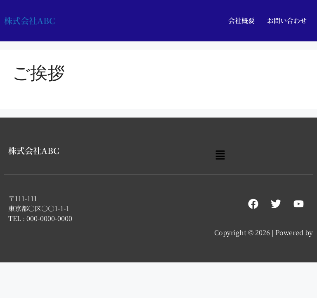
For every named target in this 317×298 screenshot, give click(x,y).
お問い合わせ (287, 20)
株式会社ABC (29, 20)
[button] (220, 155)
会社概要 (241, 20)
